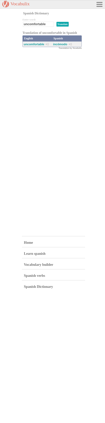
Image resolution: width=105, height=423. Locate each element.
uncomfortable (34, 44)
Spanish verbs (34, 276)
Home (28, 243)
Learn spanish (35, 254)
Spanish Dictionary (38, 287)
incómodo (60, 44)
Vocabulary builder (38, 265)
